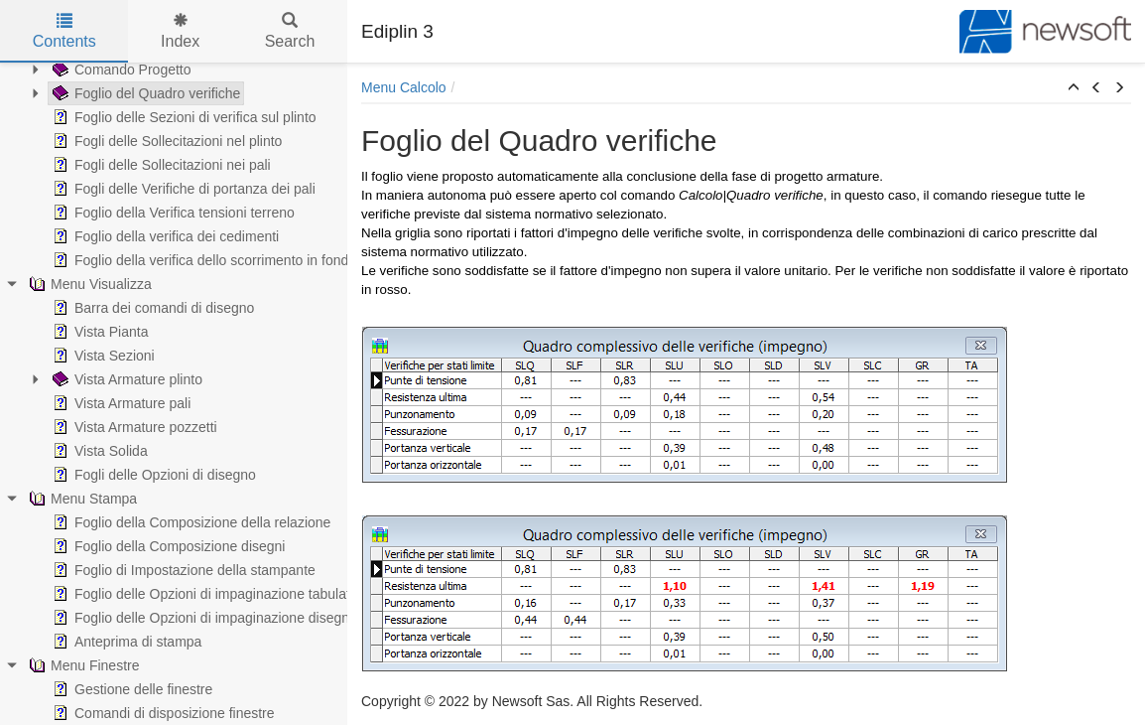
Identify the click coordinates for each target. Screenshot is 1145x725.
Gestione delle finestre (130, 689)
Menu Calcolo (403, 87)
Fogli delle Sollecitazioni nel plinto (165, 141)
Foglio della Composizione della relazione (189, 522)
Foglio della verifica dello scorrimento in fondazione (219, 260)
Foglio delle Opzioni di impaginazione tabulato (203, 594)
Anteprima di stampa (125, 641)
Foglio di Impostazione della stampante (182, 570)
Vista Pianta (98, 332)
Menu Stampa (81, 498)
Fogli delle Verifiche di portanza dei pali (182, 189)
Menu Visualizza (88, 284)
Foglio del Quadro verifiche (144, 93)
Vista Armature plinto (125, 379)
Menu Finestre (82, 665)
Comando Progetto (120, 69)
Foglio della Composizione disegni (167, 546)
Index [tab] (180, 31)
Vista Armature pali (120, 403)
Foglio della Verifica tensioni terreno (172, 212)
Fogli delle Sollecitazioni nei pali (160, 165)
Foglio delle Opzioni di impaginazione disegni (200, 618)
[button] (1073, 88)
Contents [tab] (64, 31)
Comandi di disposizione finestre (162, 713)
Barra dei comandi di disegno (151, 308)
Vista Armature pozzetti (133, 427)
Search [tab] (290, 31)
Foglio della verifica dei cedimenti (164, 236)
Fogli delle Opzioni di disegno (152, 475)
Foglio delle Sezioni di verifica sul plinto (183, 117)
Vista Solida (98, 451)
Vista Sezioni (102, 355)
